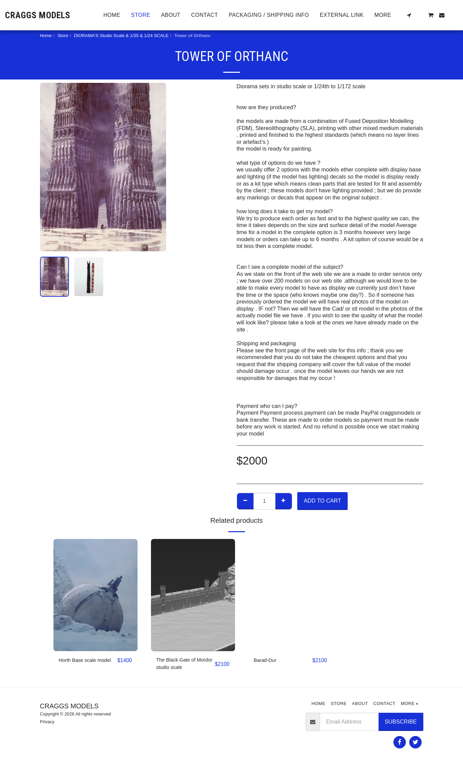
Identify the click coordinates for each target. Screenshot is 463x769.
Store (62, 35)
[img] (95, 595)
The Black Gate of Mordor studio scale (180, 665)
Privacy (47, 723)
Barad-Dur (266, 661)
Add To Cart (322, 501)
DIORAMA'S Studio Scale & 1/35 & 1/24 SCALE (121, 35)
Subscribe (401, 723)
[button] (409, 15)
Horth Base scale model (80, 665)
